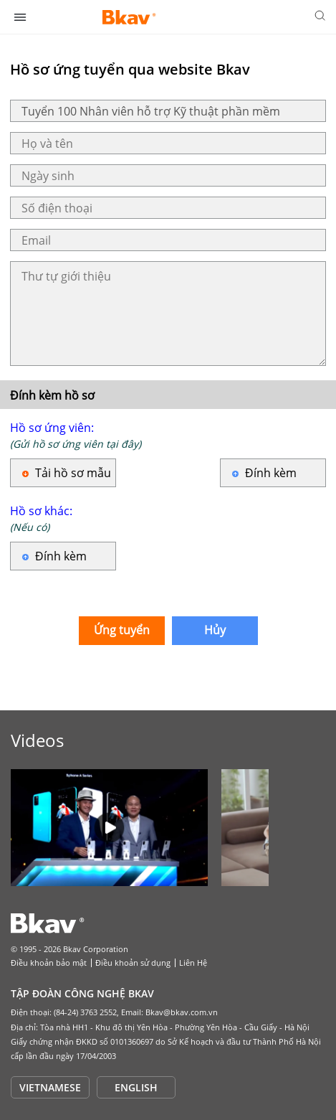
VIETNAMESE (50, 1087)
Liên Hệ (193, 962)
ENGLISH (136, 1087)
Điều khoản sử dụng (133, 962)
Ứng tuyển (122, 630)
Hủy (215, 630)
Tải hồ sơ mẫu (73, 473)
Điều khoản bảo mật (49, 962)
